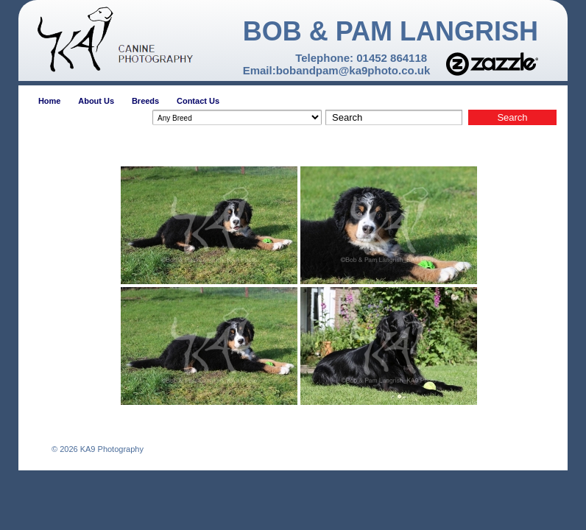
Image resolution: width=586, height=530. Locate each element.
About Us (96, 100)
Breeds (145, 100)
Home (49, 100)
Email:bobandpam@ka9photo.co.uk (337, 70)
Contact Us (198, 100)
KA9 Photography (111, 449)
